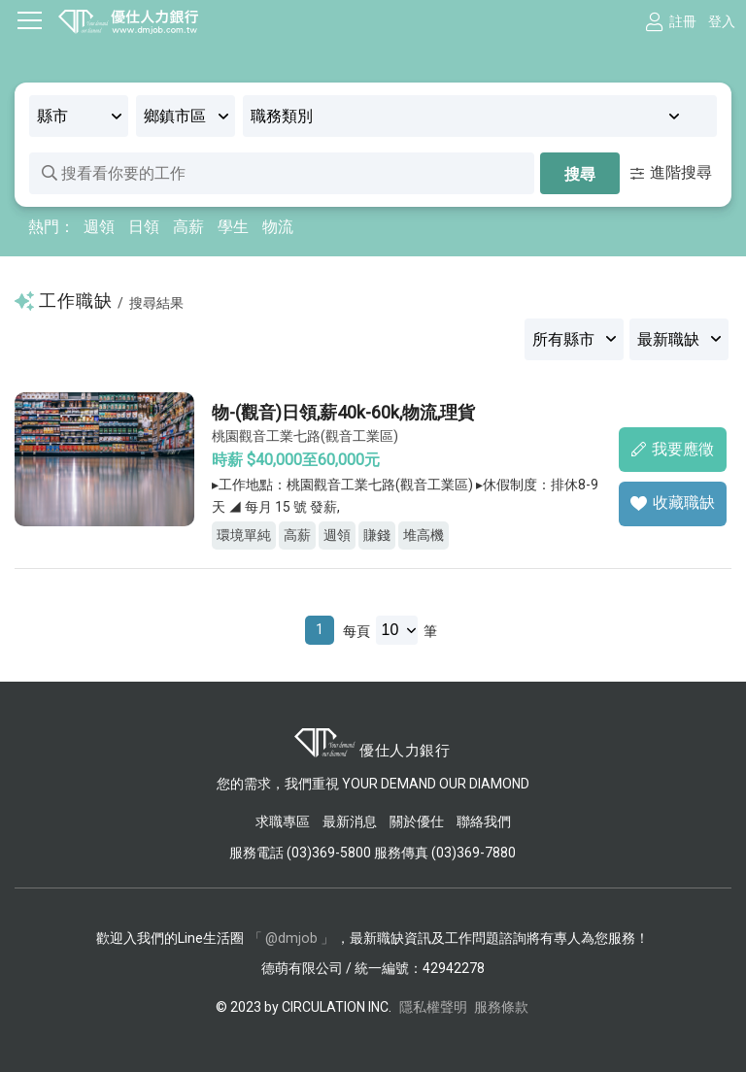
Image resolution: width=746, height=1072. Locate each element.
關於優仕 (417, 821)
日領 (143, 227)
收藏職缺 (672, 502)
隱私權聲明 (433, 1006)
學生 (233, 227)
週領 (99, 227)
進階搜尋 (671, 172)
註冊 (682, 21)
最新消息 (349, 821)
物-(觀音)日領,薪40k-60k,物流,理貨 (345, 412)
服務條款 (501, 1006)
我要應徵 (672, 448)
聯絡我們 (484, 821)
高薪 (188, 227)
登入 (721, 21)
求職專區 (284, 821)
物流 (277, 227)
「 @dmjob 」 (291, 937)
